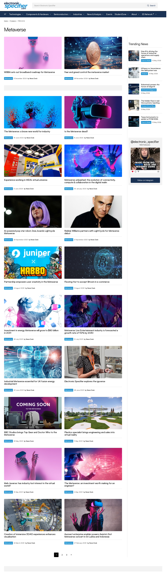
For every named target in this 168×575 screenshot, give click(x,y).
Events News (146, 60)
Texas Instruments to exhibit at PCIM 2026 (149, 118)
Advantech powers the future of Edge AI (150, 86)
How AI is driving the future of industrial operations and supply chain (150, 54)
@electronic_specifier (145, 142)
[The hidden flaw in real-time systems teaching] (133, 105)
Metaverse (8, 78)
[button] (5, 14)
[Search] (152, 5)
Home (6, 21)
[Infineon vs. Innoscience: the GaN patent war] (133, 72)
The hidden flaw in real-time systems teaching (150, 102)
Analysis (144, 74)
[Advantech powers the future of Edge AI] (133, 89)
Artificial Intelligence (149, 90)
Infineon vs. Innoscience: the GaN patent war (151, 69)
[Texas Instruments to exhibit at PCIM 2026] (133, 121)
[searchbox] (89, 5)
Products (13, 21)
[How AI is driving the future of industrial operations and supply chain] (133, 55)
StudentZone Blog (148, 106)
